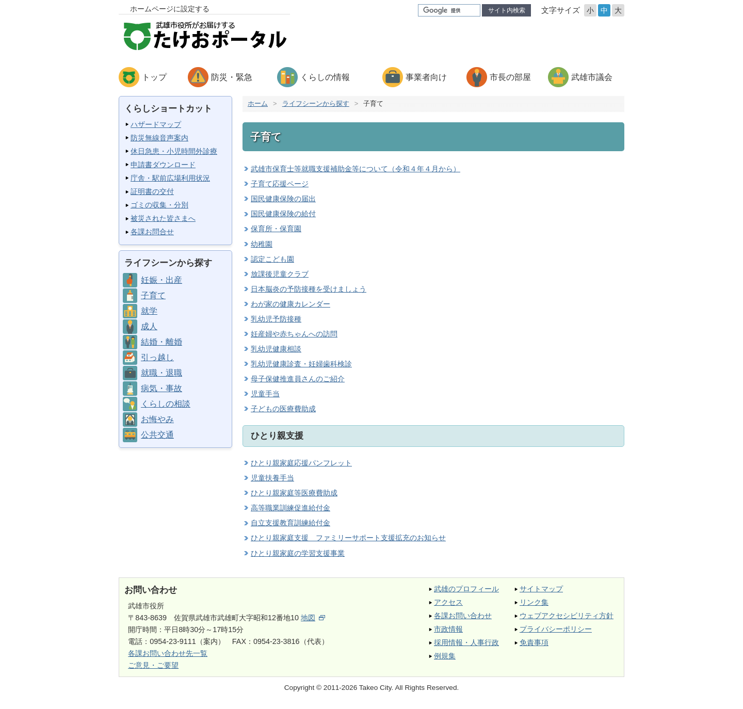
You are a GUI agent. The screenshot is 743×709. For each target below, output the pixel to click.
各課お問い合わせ (463, 615)
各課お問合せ (152, 232)
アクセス (448, 602)
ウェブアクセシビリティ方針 (566, 615)
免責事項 (534, 642)
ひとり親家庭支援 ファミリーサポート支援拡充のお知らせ (348, 538)
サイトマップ (541, 589)
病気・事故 (161, 388)
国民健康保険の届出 (283, 199)
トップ (154, 77)
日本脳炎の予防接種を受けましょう (308, 289)
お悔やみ (157, 419)
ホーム (258, 103)
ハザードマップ (156, 124)
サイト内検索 (506, 10)
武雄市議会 (591, 77)
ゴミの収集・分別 (159, 205)
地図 (313, 618)
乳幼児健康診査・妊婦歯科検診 (301, 364)
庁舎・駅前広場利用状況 (170, 178)
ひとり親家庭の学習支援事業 (298, 553)
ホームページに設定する (169, 9)
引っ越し (157, 357)
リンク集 (534, 602)
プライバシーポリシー (556, 629)
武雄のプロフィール (466, 589)
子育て (153, 295)
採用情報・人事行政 (466, 642)
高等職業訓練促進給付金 (290, 508)
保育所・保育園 (276, 228)
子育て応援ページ (280, 184)
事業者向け (426, 77)
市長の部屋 (510, 77)
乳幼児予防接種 (276, 319)
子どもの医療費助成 (283, 409)
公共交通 (157, 434)
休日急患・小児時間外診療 (174, 151)
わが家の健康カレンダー (290, 304)
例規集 (445, 656)
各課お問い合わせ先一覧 (167, 653)
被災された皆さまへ (163, 218)
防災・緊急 (231, 77)
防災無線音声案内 (159, 138)
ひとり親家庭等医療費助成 (294, 493)
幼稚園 (261, 244)
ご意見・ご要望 (153, 665)
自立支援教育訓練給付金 (290, 523)
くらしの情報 (325, 77)
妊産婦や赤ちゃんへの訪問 (294, 334)
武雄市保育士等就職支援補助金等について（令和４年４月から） (355, 169)
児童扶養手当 (272, 478)
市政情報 (448, 629)
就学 (149, 311)
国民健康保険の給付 (283, 214)
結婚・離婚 (161, 341)
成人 (149, 326)
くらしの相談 (165, 403)
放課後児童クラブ (280, 274)
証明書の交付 (152, 191)
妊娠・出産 (161, 280)
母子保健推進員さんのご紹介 (298, 379)
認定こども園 (272, 259)
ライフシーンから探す (315, 103)
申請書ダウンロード (163, 164)
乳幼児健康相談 (276, 349)
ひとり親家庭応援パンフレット (301, 463)
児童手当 (265, 394)
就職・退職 (161, 372)
